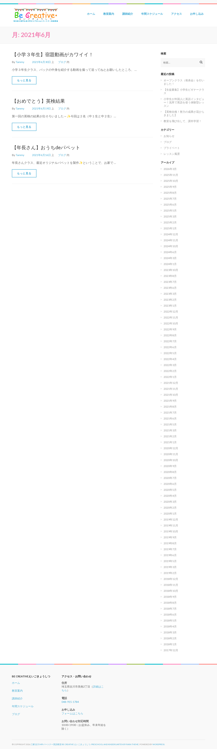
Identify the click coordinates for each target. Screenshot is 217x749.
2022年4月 (170, 359)
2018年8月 (170, 602)
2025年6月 (170, 204)
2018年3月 (170, 632)
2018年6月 (170, 614)
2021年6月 (170, 418)
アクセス (176, 13)
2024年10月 (171, 246)
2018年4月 (170, 626)
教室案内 (108, 13)
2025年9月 (170, 186)
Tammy (20, 61)
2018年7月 (170, 608)
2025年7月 (170, 198)
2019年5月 (170, 561)
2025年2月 (170, 222)
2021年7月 (170, 412)
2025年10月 (171, 180)
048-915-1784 (70, 701)
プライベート (172, 147)
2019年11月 (171, 525)
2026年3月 (170, 168)
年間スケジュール (152, 13)
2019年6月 (170, 555)
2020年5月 (170, 489)
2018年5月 (170, 620)
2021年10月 (171, 394)
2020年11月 (171, 454)
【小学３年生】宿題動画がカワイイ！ (52, 54)
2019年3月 (170, 567)
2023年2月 (170, 299)
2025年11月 (171, 174)
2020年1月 (170, 513)
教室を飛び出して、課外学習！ (183, 121)
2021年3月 (170, 430)
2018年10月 (171, 590)
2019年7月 (170, 549)
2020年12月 (171, 448)
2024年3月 (170, 258)
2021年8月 (170, 406)
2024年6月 (170, 252)
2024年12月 (171, 234)
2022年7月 (170, 341)
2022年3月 (170, 365)
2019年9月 (170, 537)
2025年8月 (170, 192)
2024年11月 (171, 240)
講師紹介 (127, 13)
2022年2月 (170, 370)
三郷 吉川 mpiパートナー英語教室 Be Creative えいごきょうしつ (60, 744)
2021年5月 (170, 424)
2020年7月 (170, 477)
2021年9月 (170, 400)
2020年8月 (170, 471)
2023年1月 (170, 305)
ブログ (62, 61)
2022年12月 (171, 311)
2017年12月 (171, 650)
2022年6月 (170, 347)
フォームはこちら (72, 713)
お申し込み (197, 13)
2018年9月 (170, 596)
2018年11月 (171, 584)
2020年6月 (170, 483)
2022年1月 (170, 376)
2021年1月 (170, 442)
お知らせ (169, 136)
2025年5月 (170, 210)
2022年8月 (170, 335)
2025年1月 (170, 228)
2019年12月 (171, 519)
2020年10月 (171, 460)
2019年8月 (170, 543)
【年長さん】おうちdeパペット (46, 147)
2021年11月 (171, 388)
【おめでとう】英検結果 (38, 101)
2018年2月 (170, 638)
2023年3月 (170, 293)
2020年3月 (170, 501)
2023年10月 (171, 269)
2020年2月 (170, 507)
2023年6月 (170, 287)
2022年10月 (171, 323)
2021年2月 (170, 436)
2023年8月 (170, 275)
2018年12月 (171, 578)
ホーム (91, 13)
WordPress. (159, 744)
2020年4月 (170, 495)
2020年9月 (170, 466)
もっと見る (24, 80)
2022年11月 (171, 317)
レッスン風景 (172, 153)
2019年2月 (170, 572)
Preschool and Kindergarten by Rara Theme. (115, 744)
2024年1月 (170, 264)
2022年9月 (170, 329)
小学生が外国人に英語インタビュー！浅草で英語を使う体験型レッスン (184, 102)
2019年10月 (171, 531)
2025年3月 (170, 216)
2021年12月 (171, 382)
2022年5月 (170, 353)
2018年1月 (170, 644)
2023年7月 (170, 281)
